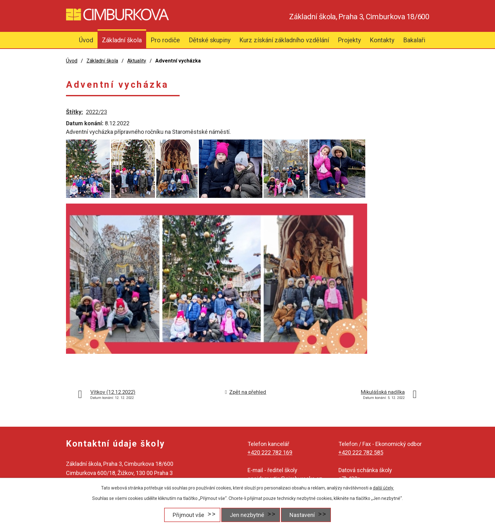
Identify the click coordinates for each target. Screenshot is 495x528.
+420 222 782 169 (270, 452)
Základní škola (122, 40)
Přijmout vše (187, 515)
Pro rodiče (165, 40)
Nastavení (302, 515)
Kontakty (382, 40)
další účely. (383, 487)
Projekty (349, 40)
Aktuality (136, 61)
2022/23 (96, 112)
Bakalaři (414, 40)
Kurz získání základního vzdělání (284, 40)
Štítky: (74, 112)
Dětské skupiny (209, 40)
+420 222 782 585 (360, 452)
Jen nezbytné (246, 515)
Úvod (86, 40)
